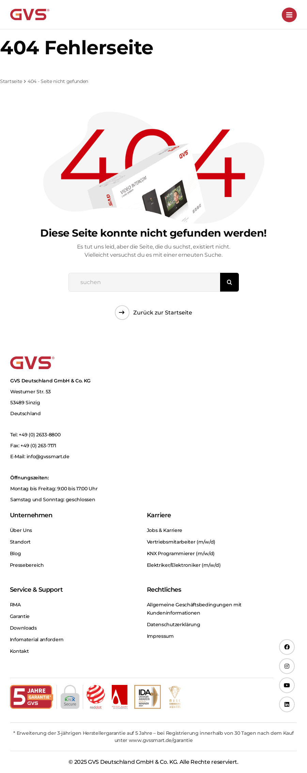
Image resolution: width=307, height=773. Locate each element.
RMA (15, 605)
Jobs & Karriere (165, 530)
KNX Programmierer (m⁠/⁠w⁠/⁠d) (181, 553)
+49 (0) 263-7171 (38, 445)
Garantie (20, 616)
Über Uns (21, 530)
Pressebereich (27, 565)
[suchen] (144, 282)
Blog (15, 553)
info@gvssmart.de (48, 456)
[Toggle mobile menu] (289, 15)
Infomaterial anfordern (37, 639)
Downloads (23, 628)
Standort (20, 542)
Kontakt (19, 651)
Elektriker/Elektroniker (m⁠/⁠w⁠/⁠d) (184, 565)
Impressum (160, 636)
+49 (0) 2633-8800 (39, 435)
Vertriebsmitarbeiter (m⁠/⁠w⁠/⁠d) (181, 542)
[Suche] (229, 282)
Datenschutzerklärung (173, 624)
